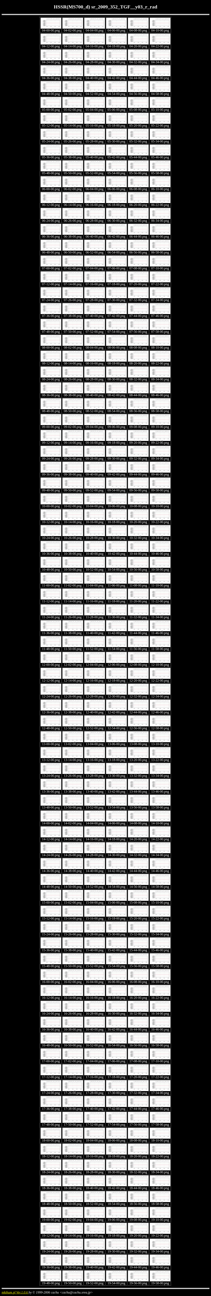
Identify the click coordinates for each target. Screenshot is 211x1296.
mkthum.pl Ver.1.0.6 (15, 1292)
